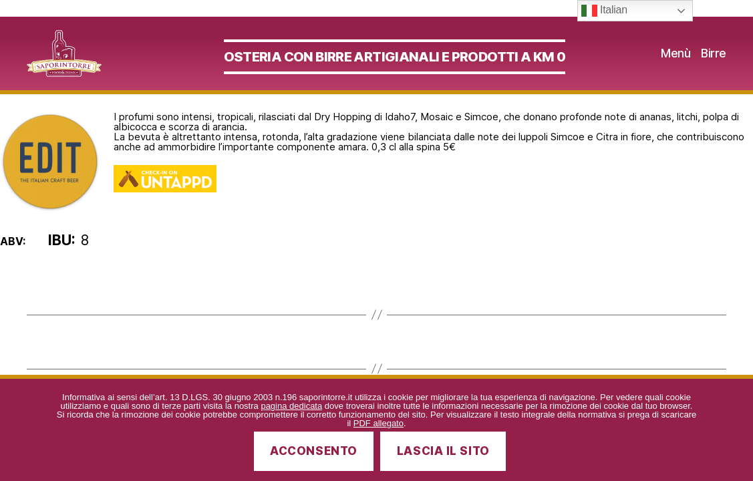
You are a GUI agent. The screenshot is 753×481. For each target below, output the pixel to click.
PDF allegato (378, 423)
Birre (713, 60)
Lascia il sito (443, 451)
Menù (675, 60)
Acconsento (313, 451)
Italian (604, 11)
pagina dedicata (291, 406)
